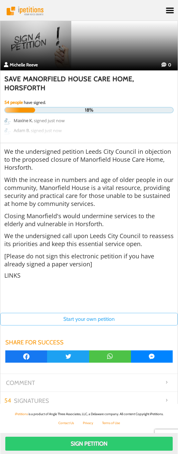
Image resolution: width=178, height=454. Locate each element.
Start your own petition (89, 319)
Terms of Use (111, 423)
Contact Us (66, 423)
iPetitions (89, 11)
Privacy (88, 423)
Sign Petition (89, 443)
